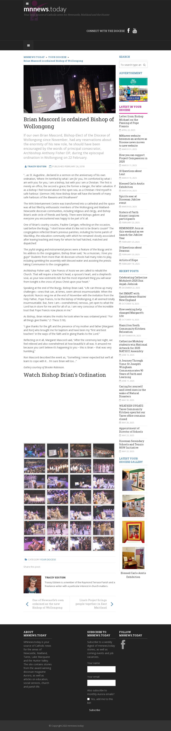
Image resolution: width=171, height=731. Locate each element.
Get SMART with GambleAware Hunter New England (132, 297)
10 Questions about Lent (130, 172)
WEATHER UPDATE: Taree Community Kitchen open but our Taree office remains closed (132, 412)
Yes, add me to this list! (100, 700)
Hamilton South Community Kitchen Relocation (132, 329)
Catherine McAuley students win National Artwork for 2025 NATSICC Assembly (133, 346)
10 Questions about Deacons (130, 249)
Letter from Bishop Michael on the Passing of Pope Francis (131, 121)
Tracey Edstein (55, 577)
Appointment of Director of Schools (131, 430)
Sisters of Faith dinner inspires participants (129, 215)
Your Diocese (48, 559)
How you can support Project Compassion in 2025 (133, 158)
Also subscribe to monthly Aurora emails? (100, 692)
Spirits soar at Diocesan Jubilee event (129, 200)
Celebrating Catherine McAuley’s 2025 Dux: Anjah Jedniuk (133, 281)
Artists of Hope (128, 260)
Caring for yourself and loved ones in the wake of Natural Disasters (132, 391)
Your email (93, 676)
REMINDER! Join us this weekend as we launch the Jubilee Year (131, 233)
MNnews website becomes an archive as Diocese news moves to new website (133, 140)
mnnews (45, 9)
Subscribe (94, 710)
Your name (93, 663)
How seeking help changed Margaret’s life (131, 313)
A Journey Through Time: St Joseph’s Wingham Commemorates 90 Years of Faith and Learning (131, 369)
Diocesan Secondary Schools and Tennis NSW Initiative (131, 444)
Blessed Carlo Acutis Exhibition (131, 185)
